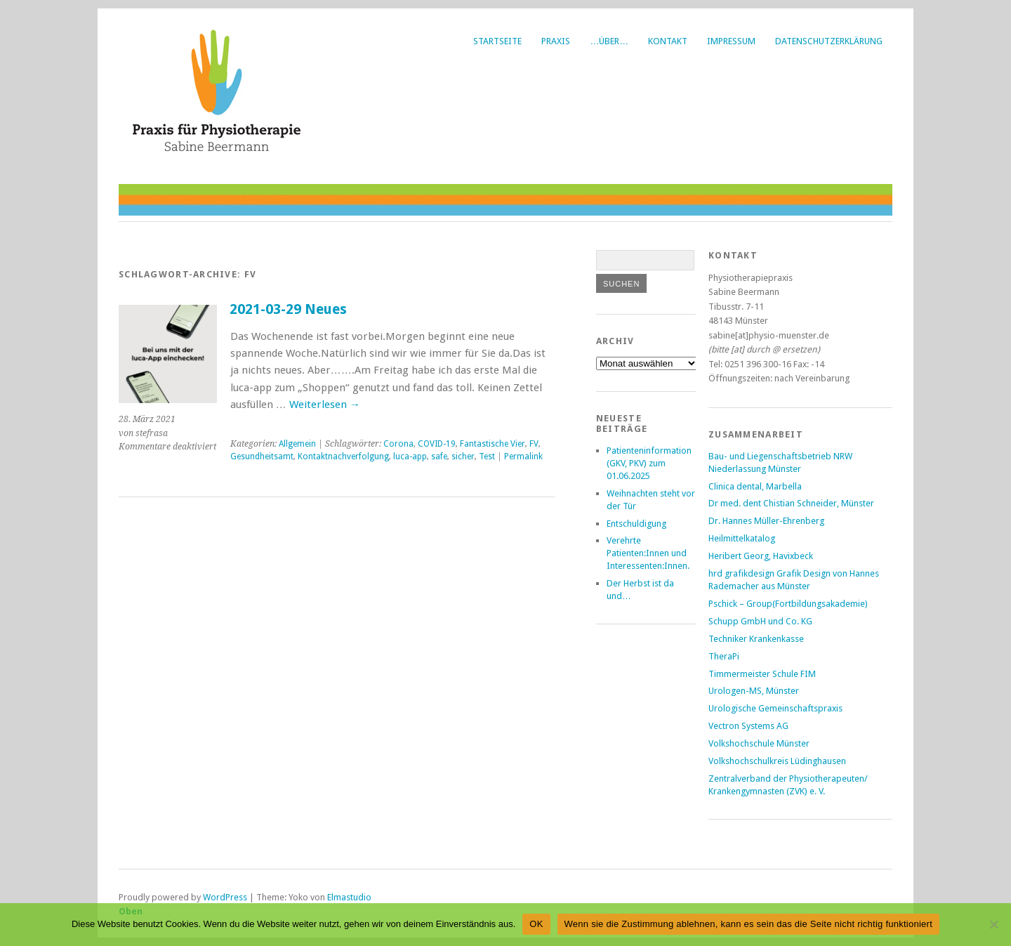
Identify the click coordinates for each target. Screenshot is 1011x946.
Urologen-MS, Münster (753, 690)
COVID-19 (437, 444)
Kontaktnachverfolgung (343, 456)
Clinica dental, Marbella (755, 486)
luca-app (410, 456)
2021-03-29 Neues (288, 309)
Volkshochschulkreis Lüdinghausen (777, 761)
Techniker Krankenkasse (756, 638)
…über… (609, 41)
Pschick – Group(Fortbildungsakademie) (788, 603)
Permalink (523, 456)
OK (536, 924)
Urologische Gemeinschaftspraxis (775, 708)
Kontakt (667, 41)
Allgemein (297, 444)
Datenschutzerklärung (829, 41)
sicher (463, 456)
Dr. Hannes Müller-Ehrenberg (766, 520)
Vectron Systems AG (748, 726)
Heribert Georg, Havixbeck (760, 556)
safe (439, 456)
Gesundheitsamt (261, 456)
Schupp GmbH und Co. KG (760, 621)
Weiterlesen (324, 404)
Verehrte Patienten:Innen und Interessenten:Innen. (648, 553)
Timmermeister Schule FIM (762, 674)
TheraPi (723, 656)
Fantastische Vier (492, 444)
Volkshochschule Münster (759, 743)
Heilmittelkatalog (741, 538)
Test (487, 456)
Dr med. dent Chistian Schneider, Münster (791, 503)
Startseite (497, 41)
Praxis (555, 41)
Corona (398, 444)
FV (533, 444)
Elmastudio (349, 897)
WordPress (225, 897)
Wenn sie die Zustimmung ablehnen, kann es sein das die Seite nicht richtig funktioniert (748, 924)
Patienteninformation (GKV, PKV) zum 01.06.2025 (649, 463)
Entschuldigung (636, 523)
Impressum (731, 41)
